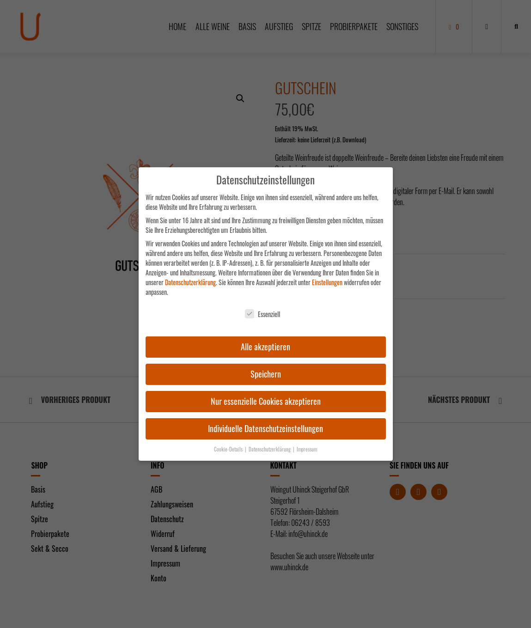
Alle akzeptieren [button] (265, 347)
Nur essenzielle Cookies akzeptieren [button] (266, 401)
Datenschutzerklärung (190, 282)
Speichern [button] (265, 374)
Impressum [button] (307, 449)
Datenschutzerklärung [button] (270, 449)
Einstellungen (327, 282)
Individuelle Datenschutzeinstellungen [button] (265, 428)
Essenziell (262, 314)
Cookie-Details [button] (229, 449)
